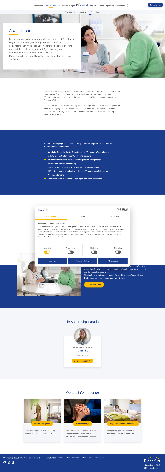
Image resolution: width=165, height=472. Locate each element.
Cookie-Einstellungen (96, 458)
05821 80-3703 (82, 355)
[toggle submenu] (39, 6)
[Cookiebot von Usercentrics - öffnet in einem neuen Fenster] (118, 209)
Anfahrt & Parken (63, 458)
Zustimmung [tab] (51, 216)
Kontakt (83, 458)
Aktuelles (75, 458)
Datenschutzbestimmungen (48, 242)
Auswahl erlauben (82, 261)
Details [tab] (82, 216)
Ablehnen (52, 261)
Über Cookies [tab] (114, 216)
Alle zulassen (113, 261)
